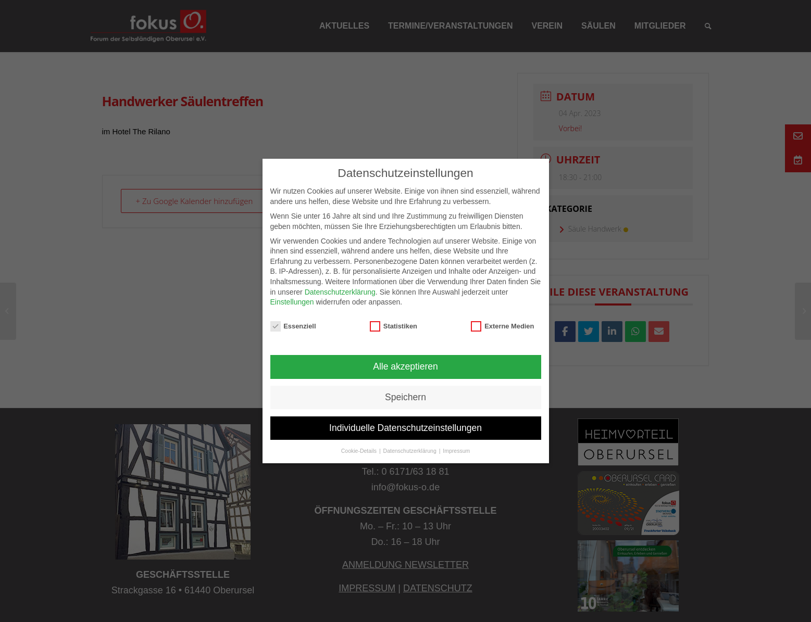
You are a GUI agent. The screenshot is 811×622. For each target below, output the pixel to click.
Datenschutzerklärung (340, 292)
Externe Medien (502, 326)
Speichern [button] (405, 397)
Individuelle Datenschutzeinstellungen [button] (405, 428)
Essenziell (293, 326)
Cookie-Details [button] (359, 451)
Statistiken (393, 326)
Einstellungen (292, 302)
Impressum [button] (456, 451)
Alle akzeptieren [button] (405, 366)
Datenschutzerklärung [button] (410, 451)
